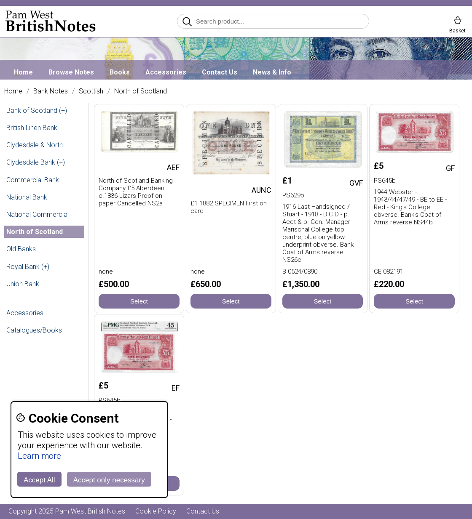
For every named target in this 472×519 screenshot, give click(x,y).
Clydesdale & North (34, 145)
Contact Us (219, 72)
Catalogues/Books (34, 330)
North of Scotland (140, 91)
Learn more (39, 456)
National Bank (26, 197)
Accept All (39, 480)
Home (23, 72)
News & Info (272, 72)
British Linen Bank (31, 128)
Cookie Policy (155, 511)
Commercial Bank (32, 180)
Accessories (165, 72)
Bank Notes (50, 91)
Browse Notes (71, 72)
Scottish (91, 91)
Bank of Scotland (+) (36, 110)
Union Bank (22, 284)
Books (120, 72)
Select (139, 301)
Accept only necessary (109, 480)
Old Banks (21, 249)
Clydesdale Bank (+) (35, 162)
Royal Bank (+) (27, 267)
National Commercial (37, 214)
